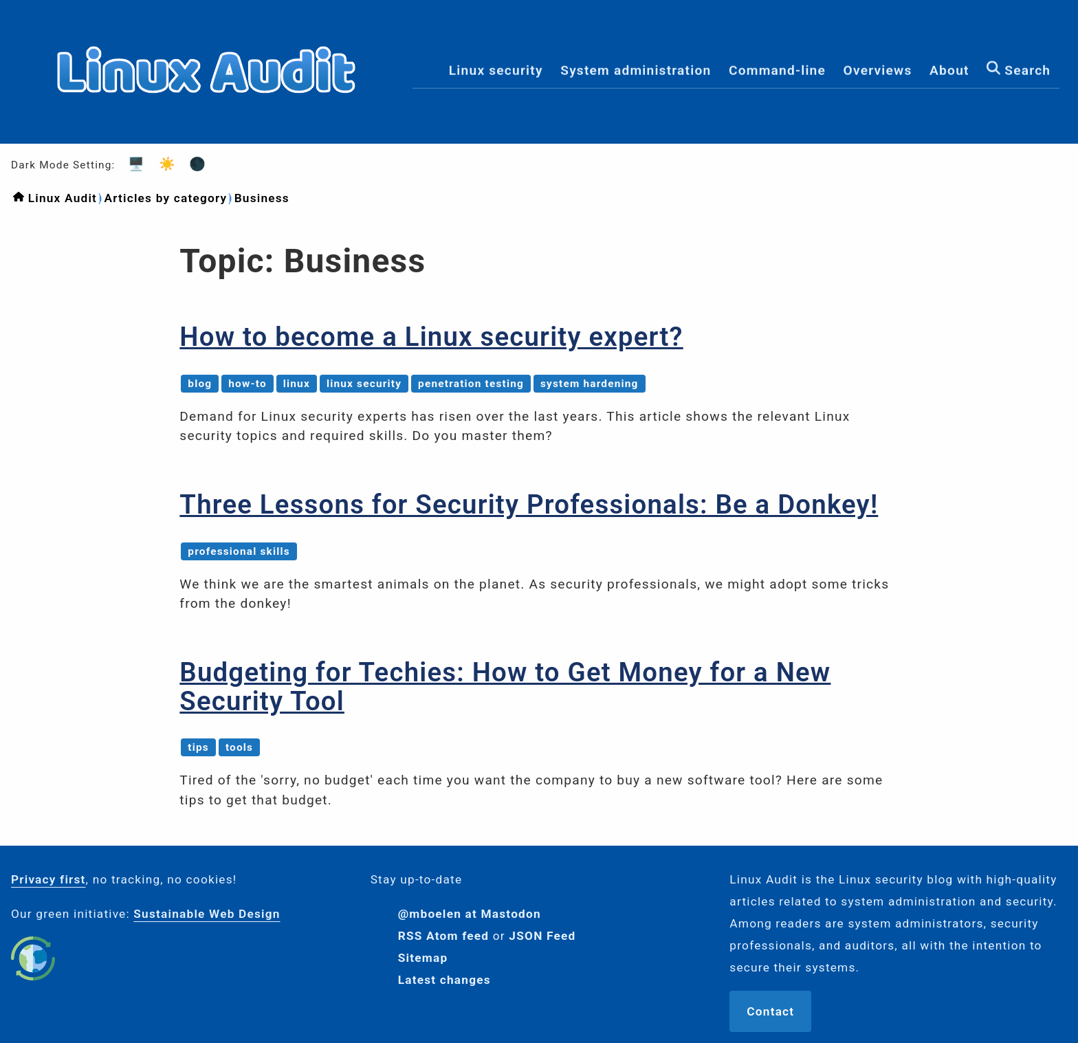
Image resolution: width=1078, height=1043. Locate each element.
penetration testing (471, 383)
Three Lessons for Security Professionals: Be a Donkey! (528, 504)
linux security (364, 383)
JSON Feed (542, 936)
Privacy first (48, 879)
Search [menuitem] (1018, 70)
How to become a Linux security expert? (431, 336)
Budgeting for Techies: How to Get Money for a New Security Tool (504, 686)
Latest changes (444, 980)
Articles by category (165, 198)
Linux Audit (62, 198)
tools (239, 747)
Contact (770, 1011)
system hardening (589, 383)
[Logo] (206, 132)
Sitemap (423, 958)
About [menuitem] (949, 71)
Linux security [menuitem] (496, 71)
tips (198, 747)
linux (296, 383)
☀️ (163, 164)
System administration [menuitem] (635, 71)
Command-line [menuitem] (777, 71)
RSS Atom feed (444, 936)
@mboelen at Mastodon (469, 914)
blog (200, 383)
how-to (247, 383)
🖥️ (132, 164)
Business (261, 198)
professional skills (239, 551)
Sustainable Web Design (206, 914)
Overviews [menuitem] (878, 71)
